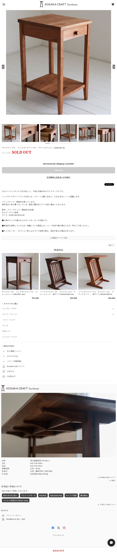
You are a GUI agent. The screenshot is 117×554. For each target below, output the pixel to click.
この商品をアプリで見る (58, 238)
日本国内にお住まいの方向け (58, 177)
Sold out (59, 170)
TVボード (6, 331)
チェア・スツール (10, 314)
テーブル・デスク (10, 309)
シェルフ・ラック (10, 337)
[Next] (114, 67)
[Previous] (3, 67)
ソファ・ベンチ (9, 320)
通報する (111, 245)
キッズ (5, 326)
